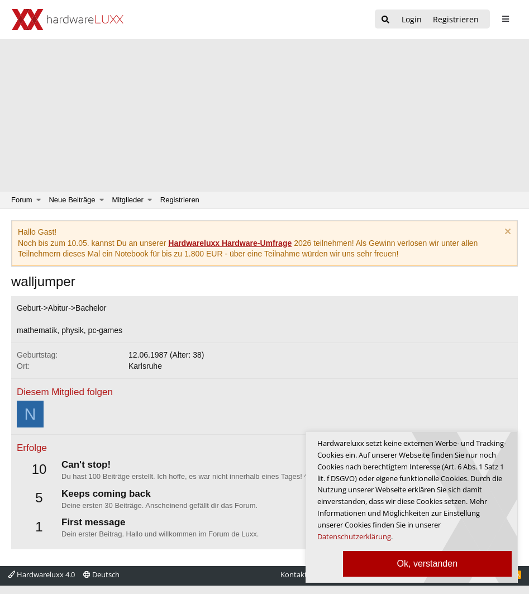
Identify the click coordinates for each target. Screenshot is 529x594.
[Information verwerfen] (506, 233)
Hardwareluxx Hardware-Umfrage (230, 243)
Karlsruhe (145, 366)
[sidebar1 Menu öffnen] (505, 18)
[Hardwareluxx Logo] (67, 19)
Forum (21, 200)
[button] (39, 200)
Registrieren (179, 200)
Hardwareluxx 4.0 (41, 574)
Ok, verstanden (427, 563)
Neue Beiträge (72, 200)
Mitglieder (128, 200)
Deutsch (101, 574)
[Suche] (385, 19)
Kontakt (293, 574)
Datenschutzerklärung (354, 536)
